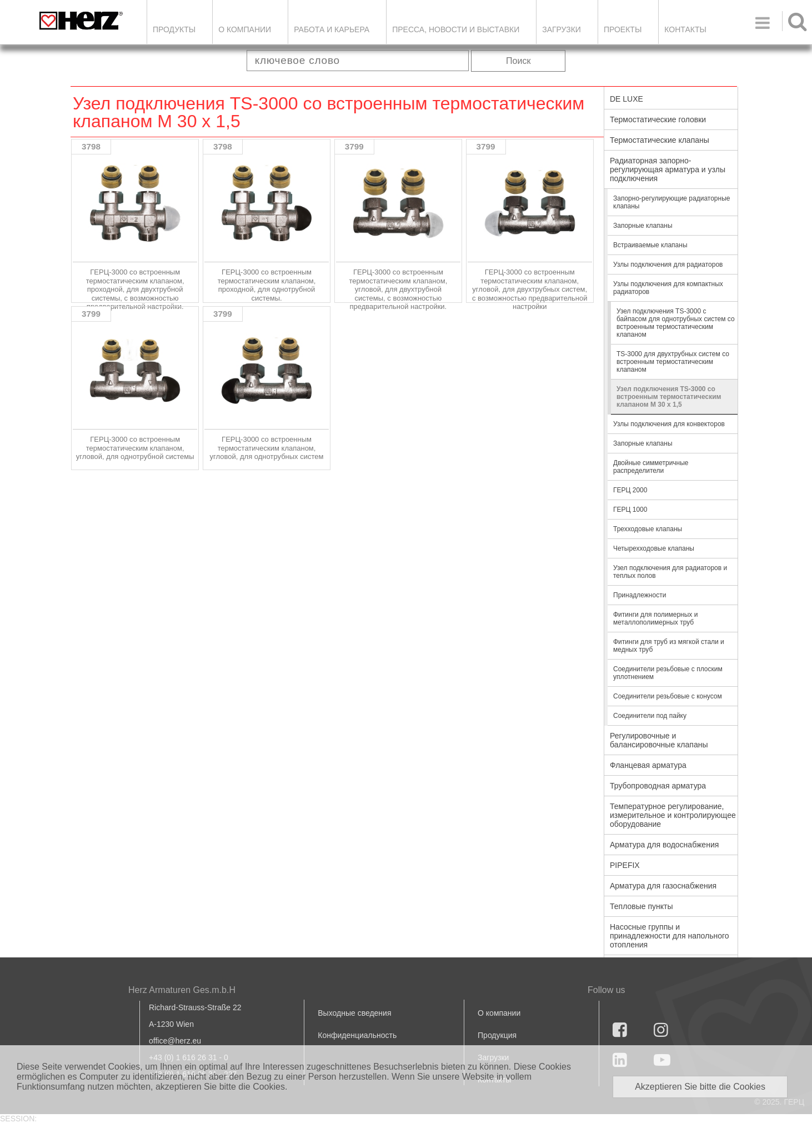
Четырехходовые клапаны (653, 548)
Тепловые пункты (641, 906)
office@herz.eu (175, 1040)
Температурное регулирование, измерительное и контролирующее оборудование (673, 815)
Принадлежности (639, 595)
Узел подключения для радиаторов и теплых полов (670, 572)
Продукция (497, 1035)
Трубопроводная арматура (658, 785)
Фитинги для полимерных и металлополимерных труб (655, 618)
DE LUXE (626, 98)
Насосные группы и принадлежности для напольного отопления (669, 935)
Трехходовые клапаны (647, 529)
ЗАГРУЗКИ (561, 29)
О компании (244, 29)
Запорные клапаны (643, 225)
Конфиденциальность (357, 1035)
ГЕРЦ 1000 (630, 509)
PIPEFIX (625, 865)
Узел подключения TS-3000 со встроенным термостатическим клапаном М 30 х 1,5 (668, 396)
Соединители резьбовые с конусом (667, 696)
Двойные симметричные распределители (651, 467)
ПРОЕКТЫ (622, 29)
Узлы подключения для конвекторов (669, 424)
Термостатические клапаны (659, 140)
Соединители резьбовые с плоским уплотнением (668, 673)
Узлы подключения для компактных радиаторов (668, 288)
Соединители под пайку (649, 716)
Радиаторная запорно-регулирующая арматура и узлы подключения (667, 169)
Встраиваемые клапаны (650, 245)
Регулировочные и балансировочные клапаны (659, 740)
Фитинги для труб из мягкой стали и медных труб (668, 645)
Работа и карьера (331, 29)
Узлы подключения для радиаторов (668, 264)
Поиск (518, 61)
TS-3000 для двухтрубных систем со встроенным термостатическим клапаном (672, 361)
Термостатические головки (658, 119)
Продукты (174, 29)
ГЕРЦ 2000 (630, 490)
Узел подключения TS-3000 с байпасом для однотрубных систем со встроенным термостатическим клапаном (675, 322)
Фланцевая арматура (648, 765)
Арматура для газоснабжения (663, 885)
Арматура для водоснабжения (664, 844)
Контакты (685, 29)
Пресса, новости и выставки (455, 29)
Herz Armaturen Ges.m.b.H (181, 990)
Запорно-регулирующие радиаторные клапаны (671, 202)
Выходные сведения (354, 1013)
